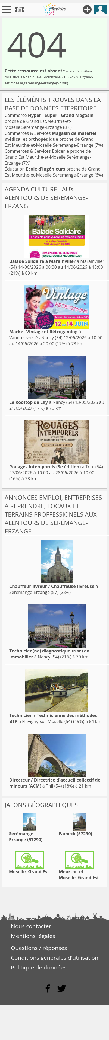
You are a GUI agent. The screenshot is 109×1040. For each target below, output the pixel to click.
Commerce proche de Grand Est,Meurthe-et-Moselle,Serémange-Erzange (49, 121)
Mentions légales (33, 936)
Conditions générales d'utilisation (54, 957)
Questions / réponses (39, 948)
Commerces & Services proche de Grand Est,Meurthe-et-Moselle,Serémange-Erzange (50, 139)
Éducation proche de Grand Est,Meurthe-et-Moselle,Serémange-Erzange (53, 172)
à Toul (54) (56, 467)
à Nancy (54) (41, 402)
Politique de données (39, 967)
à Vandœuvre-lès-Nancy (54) (45, 335)
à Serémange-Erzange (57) (53, 589)
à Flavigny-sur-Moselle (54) (53, 718)
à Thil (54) (54, 783)
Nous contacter (31, 926)
